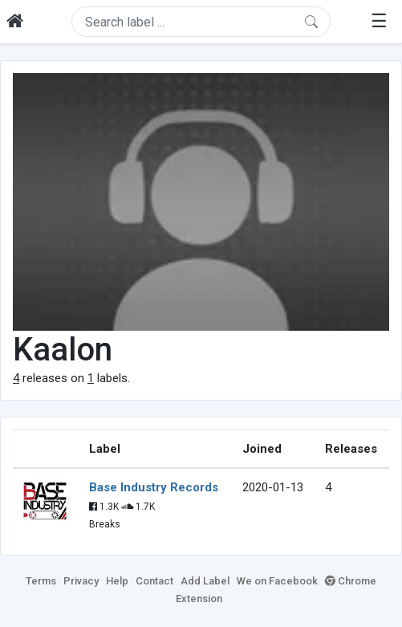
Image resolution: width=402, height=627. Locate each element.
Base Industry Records (153, 487)
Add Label (205, 581)
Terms (41, 581)
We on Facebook (277, 581)
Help (117, 581)
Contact (154, 581)
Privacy (81, 581)
